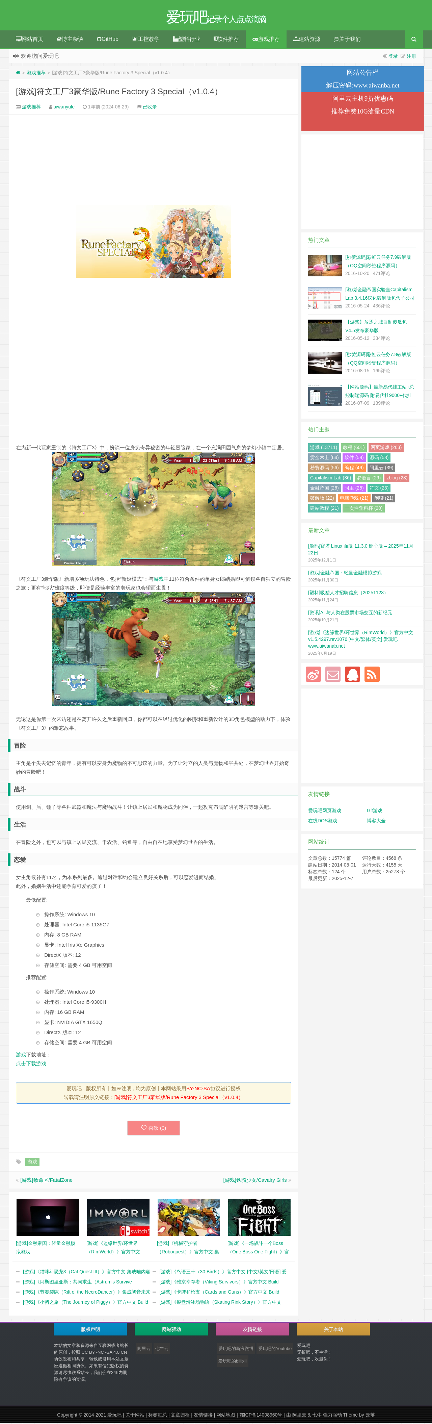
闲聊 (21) (384, 499)
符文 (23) (379, 489)
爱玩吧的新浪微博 (235, 1349)
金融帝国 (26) (324, 489)
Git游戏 (374, 811)
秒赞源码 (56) (324, 468)
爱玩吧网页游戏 (324, 811)
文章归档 (180, 1416)
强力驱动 (332, 1416)
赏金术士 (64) (324, 458)
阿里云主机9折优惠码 (363, 99)
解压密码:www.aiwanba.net (362, 86)
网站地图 (225, 1416)
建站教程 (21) (324, 509)
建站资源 (306, 40)
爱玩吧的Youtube (275, 1349)
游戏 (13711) (323, 448)
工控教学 (146, 40)
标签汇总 (157, 1416)
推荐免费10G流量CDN (362, 112)
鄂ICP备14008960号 (260, 1416)
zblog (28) (396, 478)
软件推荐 (226, 40)
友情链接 (203, 1416)
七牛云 (161, 1349)
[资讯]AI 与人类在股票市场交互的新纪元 (350, 613)
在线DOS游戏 (322, 821)
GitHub (107, 40)
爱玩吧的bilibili (232, 1362)
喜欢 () (153, 1129)
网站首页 (29, 40)
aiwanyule (64, 107)
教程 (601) (354, 448)
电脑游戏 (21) (354, 499)
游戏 (159, 580)
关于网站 (135, 1416)
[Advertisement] (153, 161)
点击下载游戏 (31, 1064)
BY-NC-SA (198, 1089)
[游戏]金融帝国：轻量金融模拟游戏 (345, 573)
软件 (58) (354, 458)
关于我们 (347, 40)
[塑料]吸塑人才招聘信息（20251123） (348, 593)
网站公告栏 (363, 73)
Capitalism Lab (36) (330, 478)
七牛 (317, 1416)
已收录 (150, 107)
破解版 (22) (322, 499)
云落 (370, 1416)
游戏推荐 (266, 40)
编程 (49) (354, 468)
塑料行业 (186, 40)
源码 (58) (379, 458)
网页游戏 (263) (386, 448)
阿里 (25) (354, 489)
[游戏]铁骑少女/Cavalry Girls (255, 1181)
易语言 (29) (369, 478)
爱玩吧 (114, 1416)
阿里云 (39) (382, 468)
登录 (393, 57)
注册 (411, 57)
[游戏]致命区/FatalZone (46, 1181)
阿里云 (144, 1349)
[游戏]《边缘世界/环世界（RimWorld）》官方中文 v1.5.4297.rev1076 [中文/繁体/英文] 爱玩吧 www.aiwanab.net (360, 640)
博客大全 (376, 821)
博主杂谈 (70, 40)
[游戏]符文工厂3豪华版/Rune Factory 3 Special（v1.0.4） (119, 92)
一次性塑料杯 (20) (364, 509)
